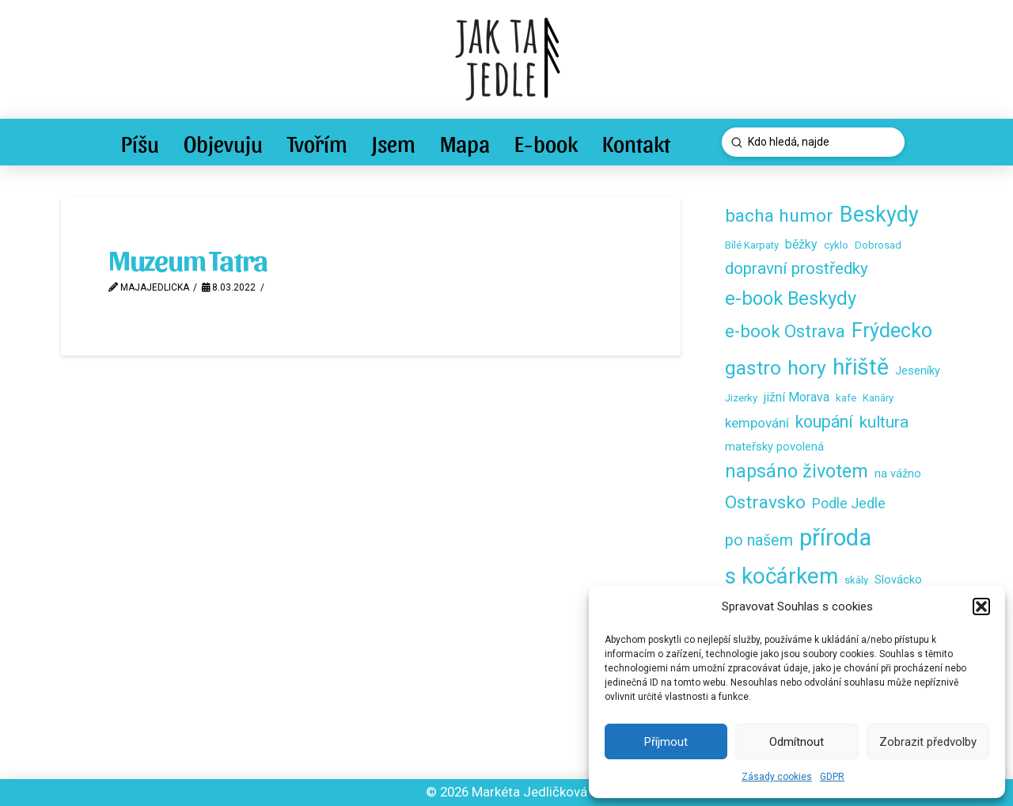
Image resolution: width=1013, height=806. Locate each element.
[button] (981, 606)
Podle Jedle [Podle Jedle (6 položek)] (849, 503)
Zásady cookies (777, 776)
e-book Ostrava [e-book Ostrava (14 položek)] (785, 331)
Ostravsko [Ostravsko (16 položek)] (765, 502)
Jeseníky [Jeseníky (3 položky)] (917, 370)
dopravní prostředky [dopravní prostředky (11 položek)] (796, 268)
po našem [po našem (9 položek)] (759, 540)
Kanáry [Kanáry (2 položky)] (878, 398)
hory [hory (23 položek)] (806, 367)
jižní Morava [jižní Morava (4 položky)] (796, 397)
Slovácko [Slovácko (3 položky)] (898, 579)
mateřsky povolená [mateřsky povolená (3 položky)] (774, 446)
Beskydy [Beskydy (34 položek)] (879, 214)
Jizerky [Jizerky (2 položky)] (741, 398)
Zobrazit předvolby (928, 742)
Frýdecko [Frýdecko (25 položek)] (892, 330)
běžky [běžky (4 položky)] (801, 244)
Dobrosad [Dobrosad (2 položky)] (878, 245)
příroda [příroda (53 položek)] (835, 537)
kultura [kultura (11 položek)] (884, 422)
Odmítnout (796, 742)
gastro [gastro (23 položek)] (753, 367)
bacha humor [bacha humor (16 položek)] (779, 215)
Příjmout (666, 742)
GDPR (832, 776)
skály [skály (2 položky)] (856, 580)
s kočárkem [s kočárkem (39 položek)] (781, 576)
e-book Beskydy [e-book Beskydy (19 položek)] (790, 298)
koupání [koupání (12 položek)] (824, 422)
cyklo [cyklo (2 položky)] (836, 245)
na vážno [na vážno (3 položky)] (898, 473)
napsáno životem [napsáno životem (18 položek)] (796, 471)
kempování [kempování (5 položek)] (757, 423)
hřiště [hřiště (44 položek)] (861, 367)
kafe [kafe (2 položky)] (846, 398)
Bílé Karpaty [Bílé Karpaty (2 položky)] (752, 245)
